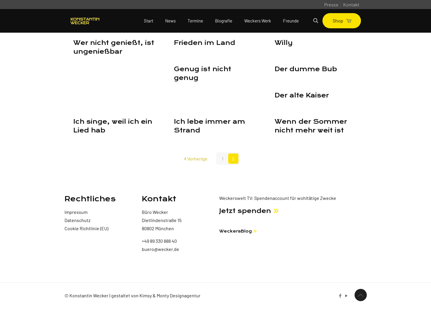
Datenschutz (77, 220)
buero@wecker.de (160, 249)
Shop (342, 20)
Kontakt (351, 4)
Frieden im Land (204, 43)
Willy (284, 43)
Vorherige (195, 158)
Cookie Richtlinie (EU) (86, 228)
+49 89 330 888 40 (159, 241)
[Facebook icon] (340, 295)
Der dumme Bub (306, 69)
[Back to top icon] (361, 295)
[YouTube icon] (346, 295)
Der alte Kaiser (302, 95)
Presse (331, 4)
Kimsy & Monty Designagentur (169, 295)
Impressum (76, 212)
